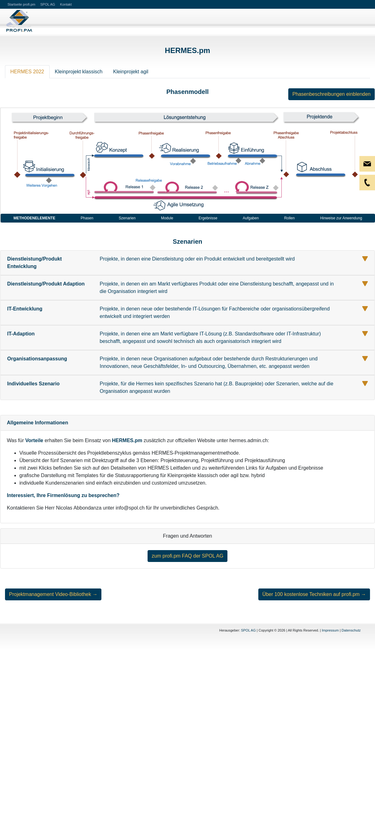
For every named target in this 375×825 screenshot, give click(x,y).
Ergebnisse (208, 218)
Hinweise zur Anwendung (341, 218)
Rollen (289, 218)
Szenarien (127, 218)
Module (167, 218)
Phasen (87, 218)
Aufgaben (251, 218)
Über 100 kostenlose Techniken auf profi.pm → (314, 594)
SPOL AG (248, 630)
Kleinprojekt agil (130, 71)
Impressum (330, 630)
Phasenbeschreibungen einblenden (331, 94)
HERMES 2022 (27, 71)
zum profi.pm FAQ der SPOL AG (187, 556)
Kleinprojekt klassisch (79, 71)
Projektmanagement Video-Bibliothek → (53, 594)
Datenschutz (351, 630)
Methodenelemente (34, 218)
